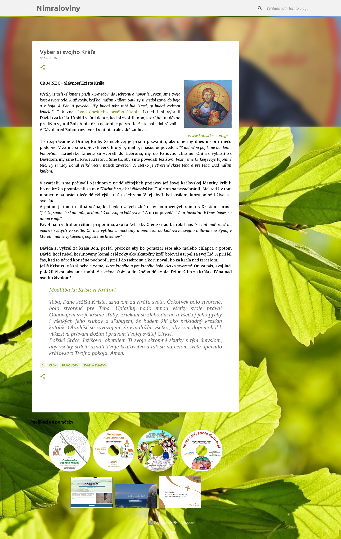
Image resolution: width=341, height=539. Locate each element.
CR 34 (53, 365)
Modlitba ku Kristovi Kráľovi (82, 290)
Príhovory (70, 365)
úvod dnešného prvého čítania (108, 112)
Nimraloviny (58, 8)
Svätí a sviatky (95, 365)
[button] (42, 67)
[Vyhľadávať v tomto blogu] (289, 8)
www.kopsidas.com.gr (208, 135)
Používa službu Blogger (170, 523)
